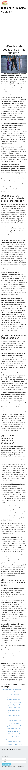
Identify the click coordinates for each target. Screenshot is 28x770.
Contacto (3, 752)
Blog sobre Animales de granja (13, 9)
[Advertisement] (14, 28)
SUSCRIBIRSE (6, 764)
